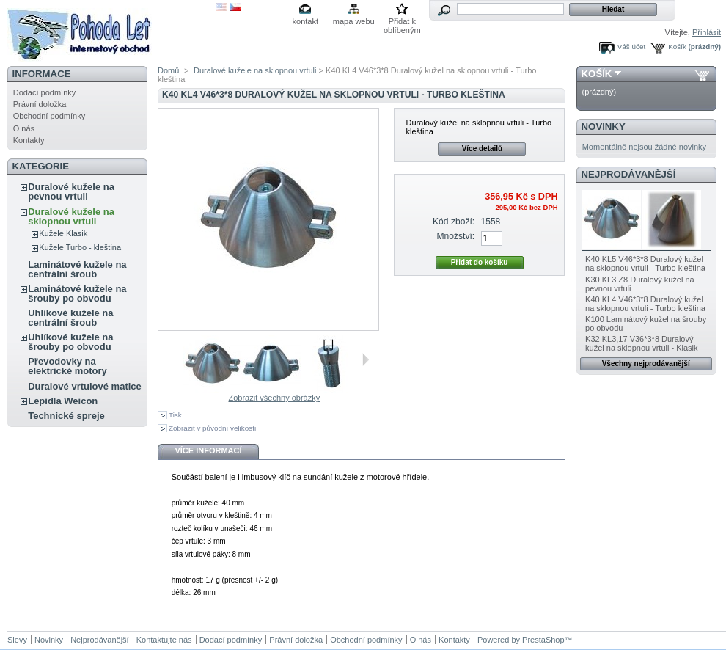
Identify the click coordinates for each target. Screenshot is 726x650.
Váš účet (631, 47)
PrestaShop (543, 639)
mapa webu (354, 21)
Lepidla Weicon (63, 400)
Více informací (208, 450)
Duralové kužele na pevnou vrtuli (71, 191)
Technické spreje (66, 415)
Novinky (604, 126)
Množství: (455, 236)
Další (365, 359)
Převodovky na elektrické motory (67, 366)
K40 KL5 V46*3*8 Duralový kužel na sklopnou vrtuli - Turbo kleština (645, 263)
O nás (23, 128)
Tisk (175, 415)
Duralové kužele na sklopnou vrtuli (71, 216)
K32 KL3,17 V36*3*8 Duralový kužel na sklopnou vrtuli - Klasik (641, 343)
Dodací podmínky (44, 92)
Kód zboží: (453, 221)
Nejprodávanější (629, 174)
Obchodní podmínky (49, 116)
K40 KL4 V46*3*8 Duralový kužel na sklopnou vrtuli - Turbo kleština (645, 304)
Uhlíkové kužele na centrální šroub (70, 317)
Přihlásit (706, 32)
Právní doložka (40, 104)
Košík (677, 47)
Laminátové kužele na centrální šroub (77, 269)
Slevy (17, 639)
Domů (168, 70)
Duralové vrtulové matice (85, 386)
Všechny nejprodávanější (646, 363)
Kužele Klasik (63, 233)
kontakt (305, 21)
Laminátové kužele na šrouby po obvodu (77, 293)
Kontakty (29, 140)
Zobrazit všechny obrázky (274, 397)
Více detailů (482, 149)
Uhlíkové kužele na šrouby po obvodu (70, 342)
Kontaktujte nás (164, 639)
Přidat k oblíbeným (402, 22)
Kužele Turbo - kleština (80, 247)
